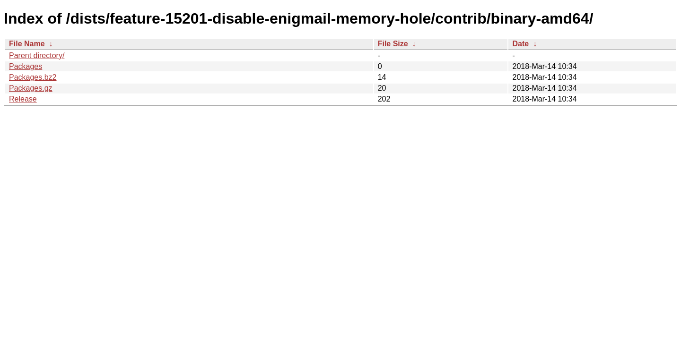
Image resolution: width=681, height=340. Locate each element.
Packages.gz (30, 88)
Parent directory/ (36, 55)
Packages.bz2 (33, 77)
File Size (393, 44)
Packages (25, 66)
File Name (27, 44)
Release (23, 99)
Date (520, 44)
